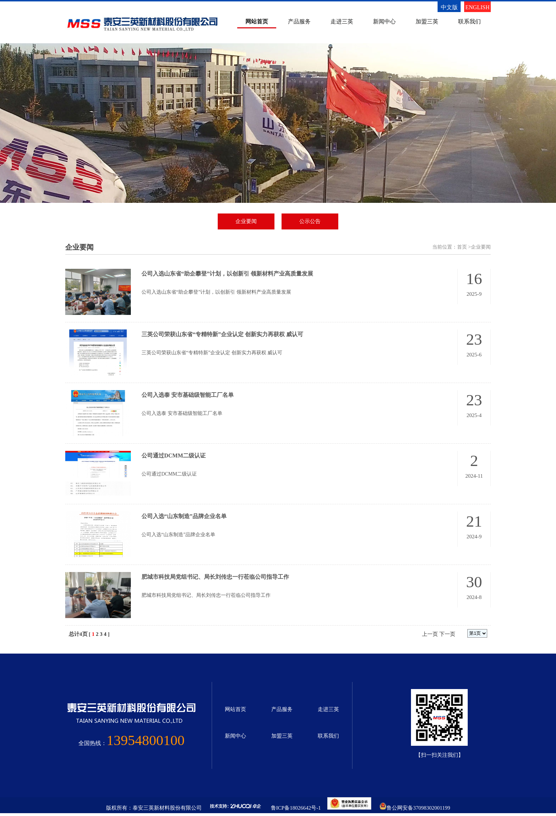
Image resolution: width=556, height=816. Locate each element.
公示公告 (310, 221)
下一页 (447, 634)
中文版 (449, 7)
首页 (462, 247)
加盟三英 (427, 21)
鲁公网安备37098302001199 (418, 808)
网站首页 (256, 21)
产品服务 (299, 21)
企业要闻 (246, 221)
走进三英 (341, 21)
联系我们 (469, 21)
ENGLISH (477, 7)
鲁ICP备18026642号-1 (296, 808)
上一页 (430, 634)
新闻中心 (384, 21)
